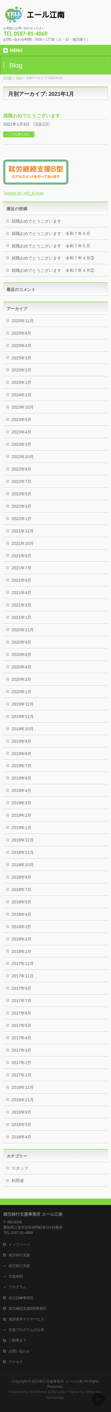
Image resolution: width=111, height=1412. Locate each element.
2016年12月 (23, 1087)
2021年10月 (23, 543)
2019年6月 (21, 778)
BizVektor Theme (65, 1392)
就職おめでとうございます (31, 115)
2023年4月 (21, 432)
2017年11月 (23, 976)
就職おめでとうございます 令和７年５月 (51, 246)
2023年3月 (21, 444)
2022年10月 (23, 456)
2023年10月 (23, 407)
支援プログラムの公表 (26, 1330)
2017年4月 (21, 1037)
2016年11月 (23, 1099)
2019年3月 (21, 802)
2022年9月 (21, 469)
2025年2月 (21, 370)
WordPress (38, 1392)
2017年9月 (21, 988)
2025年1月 (21, 382)
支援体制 (16, 1276)
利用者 (18, 1180)
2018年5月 (21, 902)
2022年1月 (21, 518)
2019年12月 (23, 704)
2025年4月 (21, 345)
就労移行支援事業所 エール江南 (57, 1381)
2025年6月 (21, 333)
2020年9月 (21, 642)
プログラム (17, 1287)
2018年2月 (21, 939)
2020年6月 (21, 654)
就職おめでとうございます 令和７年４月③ (53, 258)
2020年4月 (21, 667)
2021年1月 (21, 617)
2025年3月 (21, 358)
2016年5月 (21, 1124)
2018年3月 (21, 926)
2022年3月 (21, 506)
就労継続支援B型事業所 (27, 1308)
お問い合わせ (19, 1351)
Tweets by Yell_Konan (23, 193)
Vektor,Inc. (93, 1392)
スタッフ (41, 124)
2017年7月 (21, 1000)
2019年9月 (21, 741)
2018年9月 (21, 877)
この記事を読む (19, 134)
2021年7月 (21, 568)
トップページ (19, 1244)
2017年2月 (21, 1062)
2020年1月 (21, 691)
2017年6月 (21, 1013)
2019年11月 (23, 716)
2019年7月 (21, 765)
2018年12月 (23, 840)
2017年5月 (21, 1025)
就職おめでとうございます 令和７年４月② (53, 270)
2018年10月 (23, 864)
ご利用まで (17, 1340)
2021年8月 (21, 555)
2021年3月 (21, 605)
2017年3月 (21, 1050)
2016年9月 (21, 1112)
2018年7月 (21, 889)
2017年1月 (21, 1075)
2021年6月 (21, 580)
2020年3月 (21, 679)
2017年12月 (23, 963)
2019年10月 (23, 728)
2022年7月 (21, 481)
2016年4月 (21, 1137)
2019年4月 (21, 790)
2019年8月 (21, 753)
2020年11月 (23, 629)
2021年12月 (23, 531)
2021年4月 (21, 592)
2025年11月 (23, 320)
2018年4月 (21, 914)
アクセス (16, 1362)
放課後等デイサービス (26, 1319)
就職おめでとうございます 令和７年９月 (51, 233)
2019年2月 (21, 815)
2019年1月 (21, 827)
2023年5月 (21, 419)
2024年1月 (21, 394)
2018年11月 (23, 852)
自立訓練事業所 (21, 1298)
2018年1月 (21, 951)
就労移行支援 (19, 1255)
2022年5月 (21, 494)
